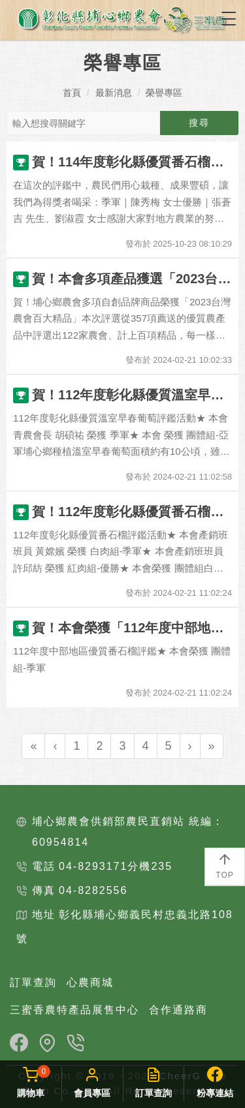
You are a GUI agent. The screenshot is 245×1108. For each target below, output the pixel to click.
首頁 (72, 92)
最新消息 (113, 92)
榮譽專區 (164, 92)
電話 (44, 866)
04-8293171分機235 (115, 866)
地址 (44, 914)
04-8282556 (93, 890)
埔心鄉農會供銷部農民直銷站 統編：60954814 (128, 832)
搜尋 (199, 122)
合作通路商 (178, 1009)
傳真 (44, 890)
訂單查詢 (33, 982)
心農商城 (90, 982)
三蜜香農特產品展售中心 (74, 1009)
